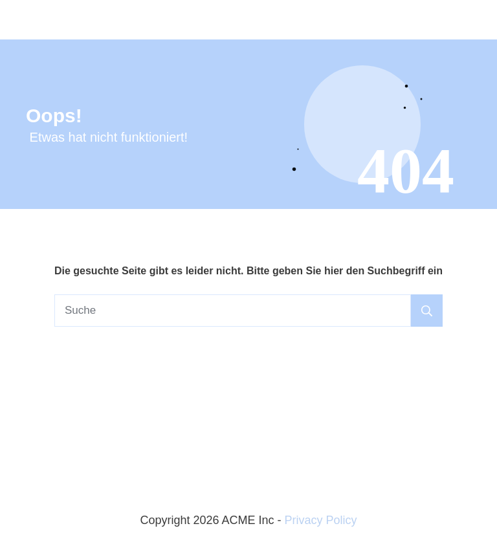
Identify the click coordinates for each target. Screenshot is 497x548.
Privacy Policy (321, 520)
